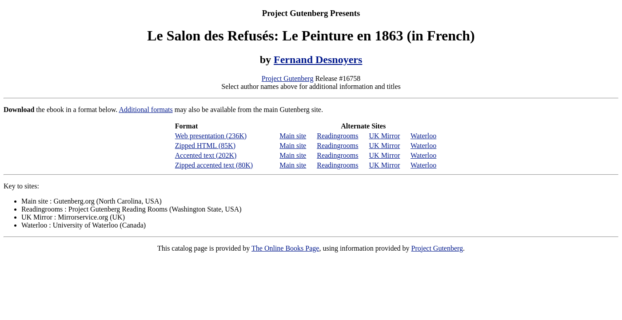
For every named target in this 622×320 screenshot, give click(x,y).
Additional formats (145, 109)
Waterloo (423, 136)
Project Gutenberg (288, 78)
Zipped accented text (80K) (214, 165)
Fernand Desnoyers (318, 59)
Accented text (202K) (206, 155)
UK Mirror (384, 136)
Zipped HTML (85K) (205, 145)
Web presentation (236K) (211, 136)
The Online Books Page (285, 248)
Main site (292, 136)
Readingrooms (337, 136)
